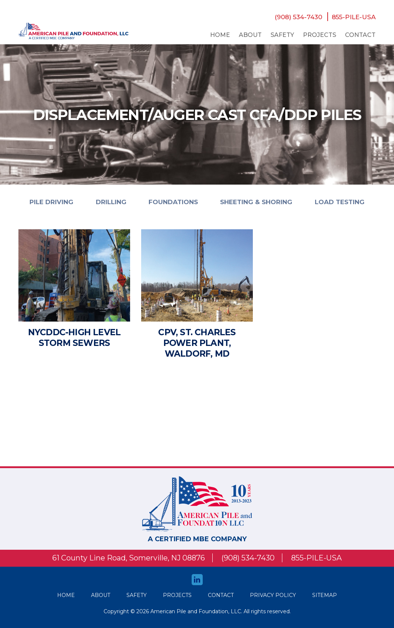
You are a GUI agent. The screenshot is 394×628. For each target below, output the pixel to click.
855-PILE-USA (354, 17)
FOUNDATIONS (173, 202)
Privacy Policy (273, 595)
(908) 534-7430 (298, 17)
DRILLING (111, 202)
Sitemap (324, 595)
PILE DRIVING (51, 202)
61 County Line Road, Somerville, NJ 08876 (128, 557)
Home (220, 34)
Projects (319, 34)
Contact (360, 34)
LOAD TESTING (340, 202)
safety (282, 34)
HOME (66, 595)
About (250, 34)
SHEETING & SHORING (256, 202)
